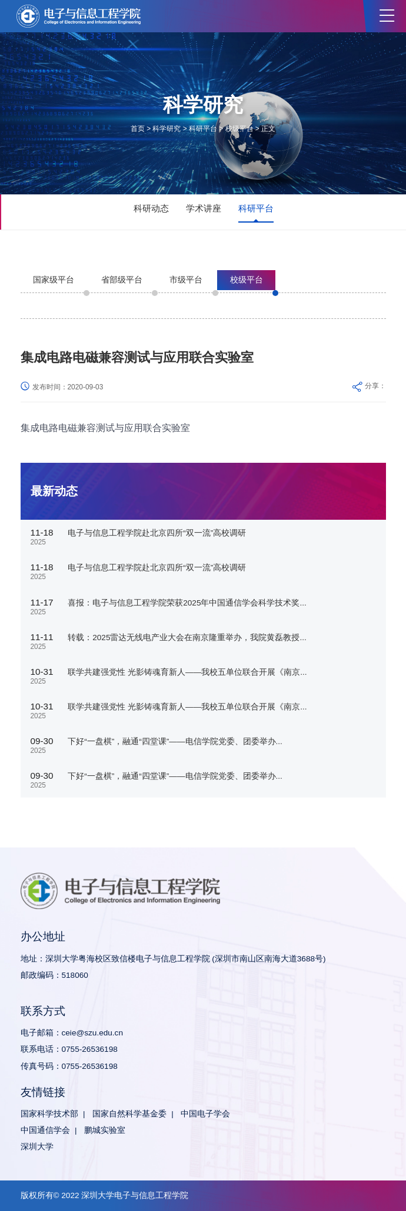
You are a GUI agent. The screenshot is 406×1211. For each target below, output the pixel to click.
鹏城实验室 (104, 1130)
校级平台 (239, 129)
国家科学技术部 (49, 1113)
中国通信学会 (45, 1130)
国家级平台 (53, 279)
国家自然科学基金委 (129, 1113)
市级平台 (185, 279)
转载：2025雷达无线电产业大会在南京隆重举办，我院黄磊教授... (187, 637)
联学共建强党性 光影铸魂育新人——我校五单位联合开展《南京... (187, 672)
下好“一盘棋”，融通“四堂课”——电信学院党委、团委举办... (175, 741)
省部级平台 (121, 279)
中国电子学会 (205, 1113)
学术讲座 (203, 208)
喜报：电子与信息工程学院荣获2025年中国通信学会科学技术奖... (187, 602)
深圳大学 (37, 1146)
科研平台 (203, 129)
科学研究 (166, 129)
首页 (138, 129)
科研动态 (151, 208)
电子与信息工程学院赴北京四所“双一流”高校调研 (157, 533)
